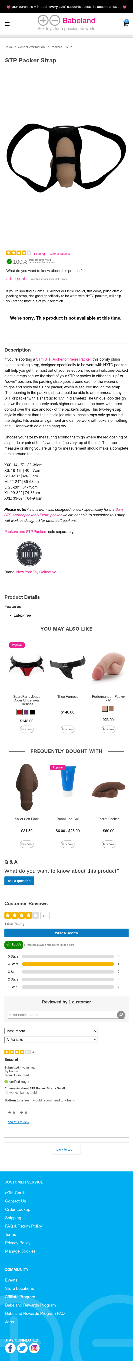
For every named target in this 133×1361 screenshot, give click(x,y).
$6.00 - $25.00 (68, 830)
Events (11, 1280)
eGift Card (14, 1192)
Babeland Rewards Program (30, 1305)
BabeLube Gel (68, 819)
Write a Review (60, 254)
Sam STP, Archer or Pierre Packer (63, 359)
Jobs (9, 1321)
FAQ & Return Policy (23, 1226)
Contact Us (15, 1201)
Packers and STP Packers (25, 531)
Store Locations (19, 1288)
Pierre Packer (109, 819)
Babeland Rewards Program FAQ (35, 1313)
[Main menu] (7, 23)
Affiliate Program (20, 1296)
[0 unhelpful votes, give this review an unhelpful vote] (23, 1112)
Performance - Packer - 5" (108, 698)
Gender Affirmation (31, 47)
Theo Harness (67, 697)
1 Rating (39, 254)
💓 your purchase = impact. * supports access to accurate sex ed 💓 (66, 7)
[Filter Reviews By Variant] (50, 1040)
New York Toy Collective (36, 572)
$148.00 (26, 721)
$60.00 (108, 830)
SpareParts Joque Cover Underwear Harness (26, 700)
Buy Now (26, 729)
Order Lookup (17, 1209)
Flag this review (18, 1122)
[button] (19, 712)
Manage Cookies (20, 1251)
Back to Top (66, 1150)
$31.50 (27, 830)
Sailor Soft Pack (27, 819)
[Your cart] (126, 23)
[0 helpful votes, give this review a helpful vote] (10, 1112)
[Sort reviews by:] (50, 1031)
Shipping (13, 1217)
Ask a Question (17, 279)
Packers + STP (61, 47)
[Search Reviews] (66, 1015)
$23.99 (108, 719)
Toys (8, 47)
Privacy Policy (17, 1242)
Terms (10, 1234)
